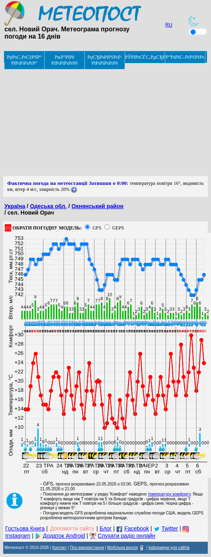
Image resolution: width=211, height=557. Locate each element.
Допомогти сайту (72, 528)
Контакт (59, 547)
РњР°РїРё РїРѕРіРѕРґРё (64, 60)
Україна (14, 206)
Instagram (17, 535)
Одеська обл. (48, 206)
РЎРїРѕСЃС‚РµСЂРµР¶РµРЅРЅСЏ (145, 57)
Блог (106, 528)
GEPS (118, 228)
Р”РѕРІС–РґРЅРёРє (185, 57)
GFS (96, 228)
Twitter (170, 528)
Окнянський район (97, 206)
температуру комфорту (169, 494)
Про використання (87, 547)
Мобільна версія (122, 547)
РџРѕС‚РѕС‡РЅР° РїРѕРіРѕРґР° (24, 60)
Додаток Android (64, 535)
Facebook (136, 528)
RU (168, 25)
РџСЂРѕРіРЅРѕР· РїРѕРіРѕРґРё (105, 60)
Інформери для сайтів (169, 547)
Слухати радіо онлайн (126, 535)
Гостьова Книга (25, 528)
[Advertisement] (105, 119)
